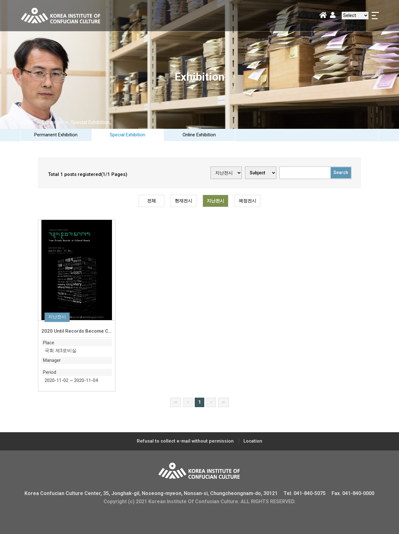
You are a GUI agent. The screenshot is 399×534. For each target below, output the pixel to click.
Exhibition (53, 122)
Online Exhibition (199, 135)
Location (252, 441)
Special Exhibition (127, 135)
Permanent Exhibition (55, 135)
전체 (151, 200)
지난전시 (215, 200)
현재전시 (183, 200)
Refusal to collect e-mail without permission (185, 441)
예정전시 (247, 200)
